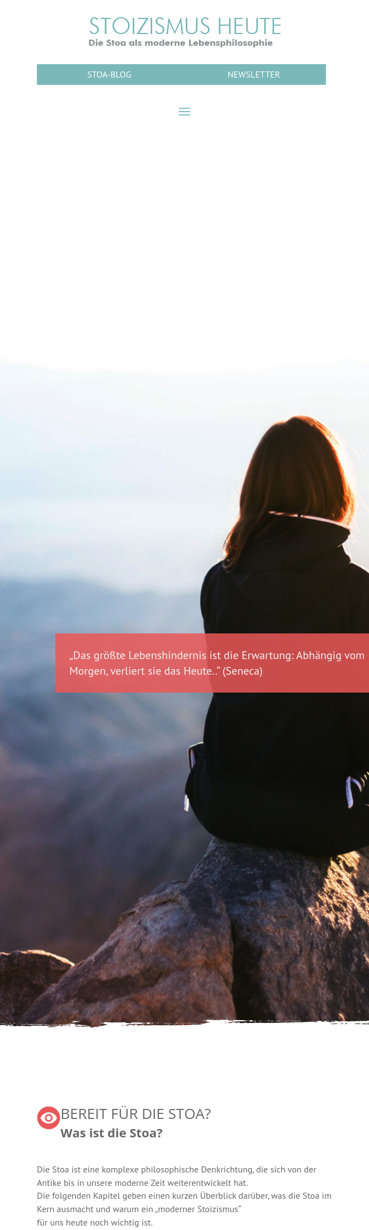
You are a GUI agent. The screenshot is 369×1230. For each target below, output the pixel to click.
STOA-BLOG (109, 74)
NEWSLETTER (254, 74)
